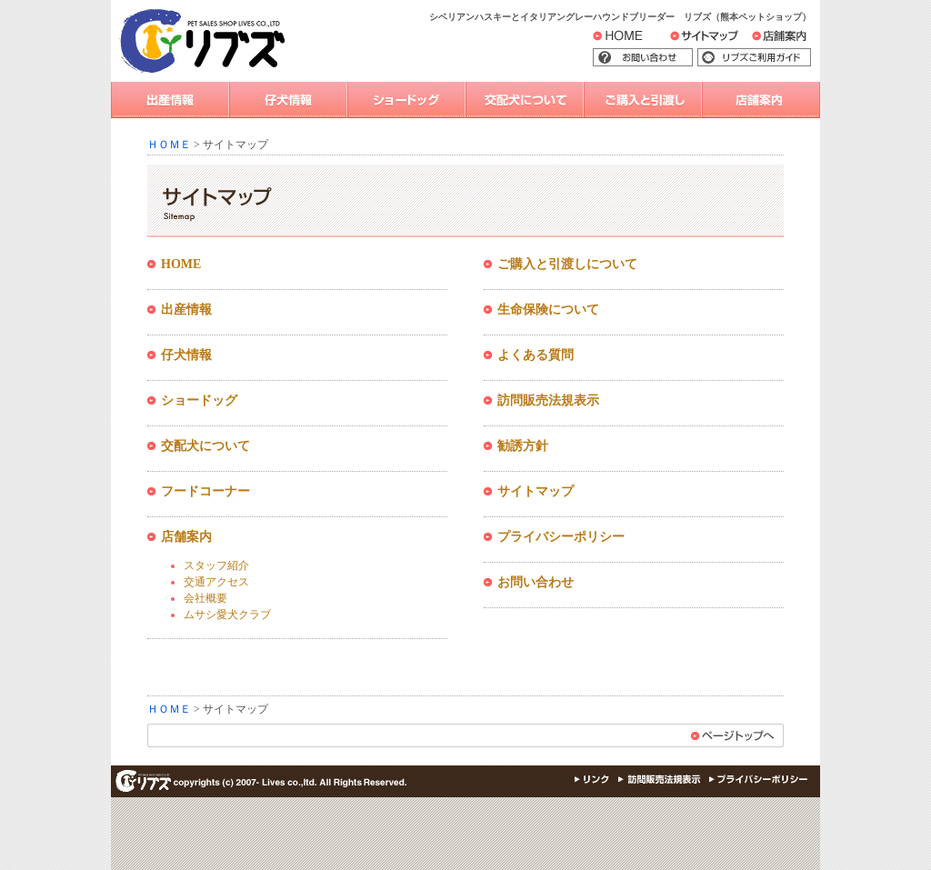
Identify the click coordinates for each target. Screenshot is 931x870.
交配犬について (525, 100)
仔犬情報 (288, 100)
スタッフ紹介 (216, 565)
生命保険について (548, 309)
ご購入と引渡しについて (567, 264)
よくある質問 (535, 355)
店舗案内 (790, 40)
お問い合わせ (670, 58)
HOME (631, 39)
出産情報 (170, 100)
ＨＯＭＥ (169, 144)
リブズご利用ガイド (767, 58)
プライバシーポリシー (561, 537)
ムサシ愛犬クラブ (227, 614)
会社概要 (205, 598)
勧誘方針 (522, 446)
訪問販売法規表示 (548, 400)
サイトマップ (724, 40)
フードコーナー (205, 491)
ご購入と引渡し (643, 100)
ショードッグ (406, 100)
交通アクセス (216, 581)
